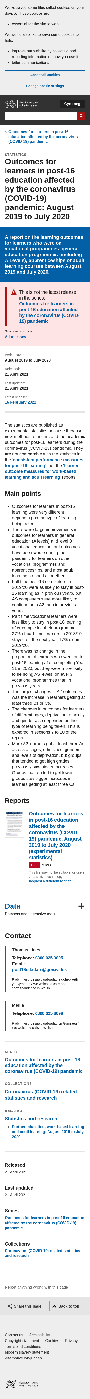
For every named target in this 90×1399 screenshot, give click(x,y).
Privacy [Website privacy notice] (71, 1341)
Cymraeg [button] (72, 104)
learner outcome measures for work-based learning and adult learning (41, 471)
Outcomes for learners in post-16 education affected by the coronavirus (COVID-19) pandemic (43, 137)
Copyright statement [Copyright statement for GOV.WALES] (22, 1341)
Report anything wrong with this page (36, 1287)
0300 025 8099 (49, 1013)
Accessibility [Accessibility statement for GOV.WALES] (39, 1335)
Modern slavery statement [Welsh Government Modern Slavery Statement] (27, 1352)
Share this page (27, 1306)
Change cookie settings (45, 86)
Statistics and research (31, 1118)
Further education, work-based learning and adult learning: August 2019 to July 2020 (48, 1132)
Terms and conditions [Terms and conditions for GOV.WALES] (23, 1346)
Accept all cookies (45, 75)
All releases (15, 337)
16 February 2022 (20, 402)
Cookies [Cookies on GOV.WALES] (52, 1341)
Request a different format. (50, 881)
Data (12, 906)
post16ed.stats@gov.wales (39, 969)
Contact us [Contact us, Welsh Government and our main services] (14, 1335)
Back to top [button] (68, 1306)
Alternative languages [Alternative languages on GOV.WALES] (23, 1358)
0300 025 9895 (49, 958)
